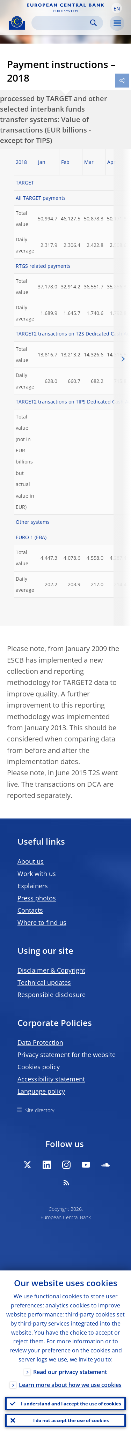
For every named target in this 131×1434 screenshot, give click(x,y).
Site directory (39, 1110)
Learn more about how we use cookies (70, 1385)
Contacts (30, 910)
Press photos (36, 898)
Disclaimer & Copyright (51, 970)
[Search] (62, 23)
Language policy (41, 1091)
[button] (116, 8)
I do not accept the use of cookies (71, 1420)
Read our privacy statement (70, 1372)
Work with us (36, 873)
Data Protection (40, 1042)
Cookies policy (38, 1067)
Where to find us (41, 922)
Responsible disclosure (51, 994)
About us (30, 861)
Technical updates (44, 982)
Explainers (32, 886)
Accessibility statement (51, 1079)
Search (93, 23)
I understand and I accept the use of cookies (71, 1404)
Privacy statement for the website (66, 1054)
